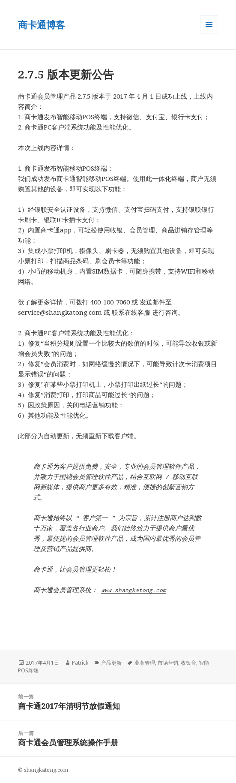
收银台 (188, 662)
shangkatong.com (46, 770)
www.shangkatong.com (133, 590)
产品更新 (111, 662)
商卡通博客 (41, 24)
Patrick (80, 662)
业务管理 (144, 662)
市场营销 (168, 662)
